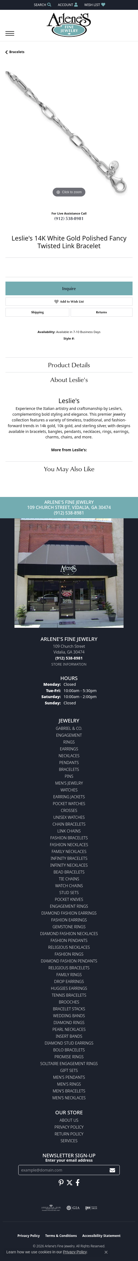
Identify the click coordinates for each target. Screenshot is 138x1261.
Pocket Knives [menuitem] (69, 899)
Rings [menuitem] (69, 742)
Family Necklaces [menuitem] (69, 851)
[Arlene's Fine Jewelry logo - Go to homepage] (69, 25)
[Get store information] (69, 664)
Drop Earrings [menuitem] (69, 981)
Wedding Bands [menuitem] (69, 1015)
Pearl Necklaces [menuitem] (69, 1029)
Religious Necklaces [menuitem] (69, 947)
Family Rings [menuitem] (69, 974)
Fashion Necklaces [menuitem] (69, 844)
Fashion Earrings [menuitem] (69, 919)
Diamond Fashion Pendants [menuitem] (69, 961)
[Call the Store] (69, 658)
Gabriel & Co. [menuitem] (69, 728)
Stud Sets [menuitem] (69, 892)
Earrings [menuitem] (69, 748)
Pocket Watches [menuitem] (69, 803)
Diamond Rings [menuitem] (68, 1022)
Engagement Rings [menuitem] (69, 906)
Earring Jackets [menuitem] (69, 796)
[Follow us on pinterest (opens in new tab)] (61, 1182)
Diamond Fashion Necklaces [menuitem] (69, 933)
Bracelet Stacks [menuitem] (69, 1008)
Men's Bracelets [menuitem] (69, 1091)
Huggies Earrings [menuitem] (69, 988)
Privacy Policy (69, 1127)
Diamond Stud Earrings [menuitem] (69, 1043)
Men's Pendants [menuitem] (69, 1077)
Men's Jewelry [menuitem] (69, 783)
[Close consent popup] (106, 1252)
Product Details (69, 364)
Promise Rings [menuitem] (69, 1056)
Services (69, 1140)
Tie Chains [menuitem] (69, 878)
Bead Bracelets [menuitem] (69, 872)
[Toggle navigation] (10, 36)
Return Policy (69, 1133)
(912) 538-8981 (69, 218)
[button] (42, 5)
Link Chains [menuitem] (69, 831)
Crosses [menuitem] (69, 810)
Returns (101, 312)
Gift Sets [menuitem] (69, 1070)
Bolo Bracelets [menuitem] (69, 1049)
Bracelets (17, 52)
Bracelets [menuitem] (69, 769)
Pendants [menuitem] (69, 762)
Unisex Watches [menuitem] (69, 817)
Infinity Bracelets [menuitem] (69, 858)
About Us (69, 1120)
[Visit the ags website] (51, 1208)
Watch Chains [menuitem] (69, 885)
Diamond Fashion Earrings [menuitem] (69, 913)
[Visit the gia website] (73, 1208)
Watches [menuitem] (69, 790)
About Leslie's (69, 379)
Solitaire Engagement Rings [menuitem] (69, 1063)
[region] (69, 135)
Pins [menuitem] (69, 776)
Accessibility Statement (101, 1235)
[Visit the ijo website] (91, 1208)
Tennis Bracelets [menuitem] (69, 995)
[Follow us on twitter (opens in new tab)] (69, 1182)
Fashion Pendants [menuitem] (68, 940)
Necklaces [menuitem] (69, 755)
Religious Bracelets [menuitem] (69, 967)
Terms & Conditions (61, 1235)
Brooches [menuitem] (69, 1002)
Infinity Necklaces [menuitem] (69, 865)
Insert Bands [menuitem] (69, 1036)
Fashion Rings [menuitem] (69, 954)
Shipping (37, 312)
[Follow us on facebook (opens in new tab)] (78, 1182)
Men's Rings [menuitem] (69, 1084)
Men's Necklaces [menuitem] (69, 1097)
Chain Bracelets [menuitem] (69, 824)
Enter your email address (69, 1160)
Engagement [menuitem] (69, 735)
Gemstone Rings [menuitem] (68, 926)
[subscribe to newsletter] (112, 1170)
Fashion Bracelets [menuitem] (69, 837)
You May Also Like (69, 468)
